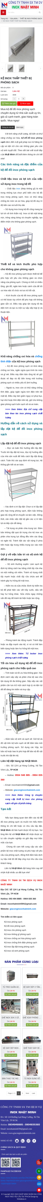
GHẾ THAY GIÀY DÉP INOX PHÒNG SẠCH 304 (32, 1047)
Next (27, 1093)
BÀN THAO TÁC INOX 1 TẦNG (10, 1078)
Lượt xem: (4, 95)
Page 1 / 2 (11, 1093)
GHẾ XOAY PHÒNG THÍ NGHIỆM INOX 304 (32, 1017)
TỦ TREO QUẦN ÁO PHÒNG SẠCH (11, 986)
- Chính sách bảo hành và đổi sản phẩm (14, 1154)
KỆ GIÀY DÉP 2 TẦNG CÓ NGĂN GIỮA (32, 986)
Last (33, 1093)
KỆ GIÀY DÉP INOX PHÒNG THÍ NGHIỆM (10, 1047)
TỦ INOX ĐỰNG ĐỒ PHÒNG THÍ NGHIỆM (32, 1078)
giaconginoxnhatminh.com (23, 909)
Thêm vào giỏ (9, 103)
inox (18, 188)
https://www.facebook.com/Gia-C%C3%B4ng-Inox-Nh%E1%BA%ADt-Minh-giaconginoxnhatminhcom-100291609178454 (20, 1180)
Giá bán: (4, 91)
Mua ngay (25, 103)
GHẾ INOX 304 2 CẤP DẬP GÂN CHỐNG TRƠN (11, 1017)
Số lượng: (4, 99)
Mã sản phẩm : (6, 88)
